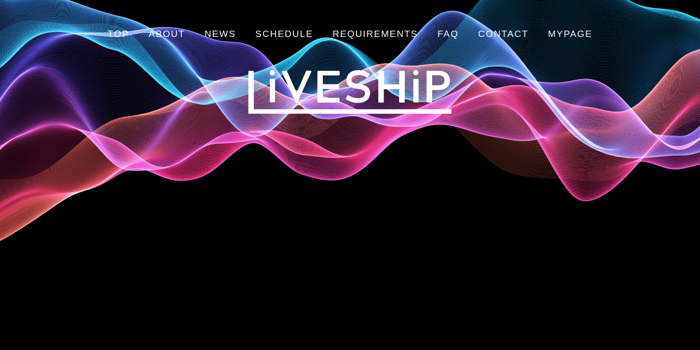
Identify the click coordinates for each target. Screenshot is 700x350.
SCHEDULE (284, 34)
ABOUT (167, 34)
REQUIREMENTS (375, 34)
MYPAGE (570, 34)
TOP (118, 34)
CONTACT (503, 34)
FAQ (448, 34)
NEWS (220, 34)
